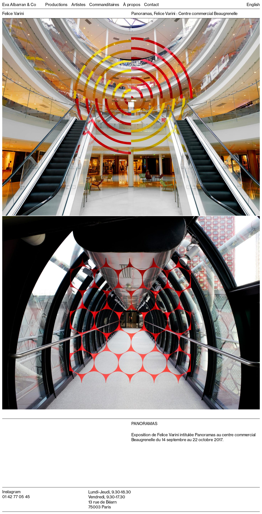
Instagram (11, 491)
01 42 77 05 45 (16, 496)
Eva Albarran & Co (19, 4)
